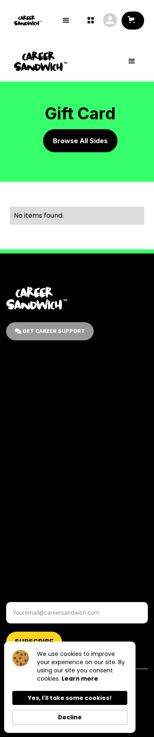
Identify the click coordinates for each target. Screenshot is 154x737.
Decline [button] (70, 717)
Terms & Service (30, 539)
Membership (24, 401)
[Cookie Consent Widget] (70, 687)
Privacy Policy (27, 557)
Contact (19, 485)
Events (17, 521)
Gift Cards (22, 419)
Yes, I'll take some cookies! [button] (70, 698)
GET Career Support (50, 331)
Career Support (29, 503)
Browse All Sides (80, 141)
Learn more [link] (80, 678)
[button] (133, 21)
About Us (20, 383)
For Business (26, 437)
